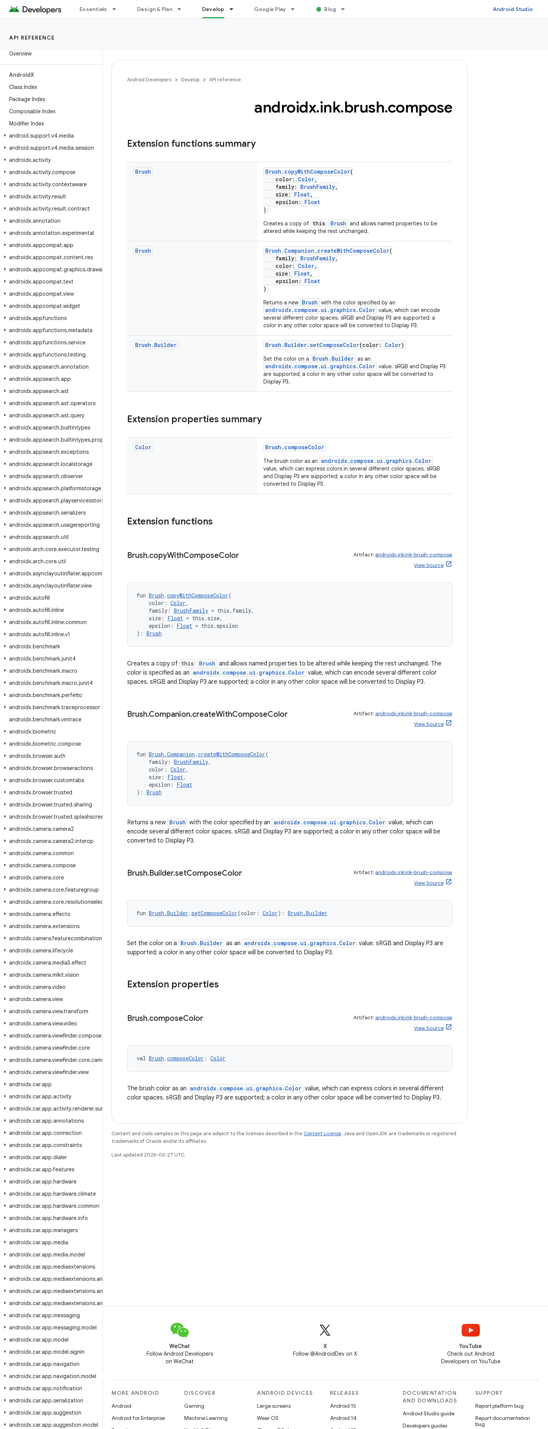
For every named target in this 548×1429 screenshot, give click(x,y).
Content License (322, 1133)
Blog (330, 9)
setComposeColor (334, 345)
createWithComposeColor (353, 250)
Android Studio (513, 9)
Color (306, 179)
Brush (143, 171)
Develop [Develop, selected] (213, 9)
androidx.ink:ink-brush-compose (413, 554)
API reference (32, 37)
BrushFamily (317, 186)
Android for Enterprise (138, 1418)
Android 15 (343, 1405)
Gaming (194, 1405)
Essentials (93, 9)
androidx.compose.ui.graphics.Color (320, 310)
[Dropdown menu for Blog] (346, 9)
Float (302, 194)
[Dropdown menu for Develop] (235, 9)
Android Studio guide (428, 1413)
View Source (429, 565)
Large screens (274, 1405)
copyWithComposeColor (317, 171)
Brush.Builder (156, 345)
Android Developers (149, 79)
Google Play (270, 9)
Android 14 (343, 1418)
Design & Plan (154, 9)
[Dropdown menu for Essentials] (117, 9)
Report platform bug (499, 1405)
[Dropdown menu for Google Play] (296, 9)
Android (121, 1405)
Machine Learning (206, 1418)
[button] (49, 136)
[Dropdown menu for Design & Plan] (182, 9)
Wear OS (268, 1418)
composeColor (304, 447)
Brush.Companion (289, 250)
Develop (190, 79)
